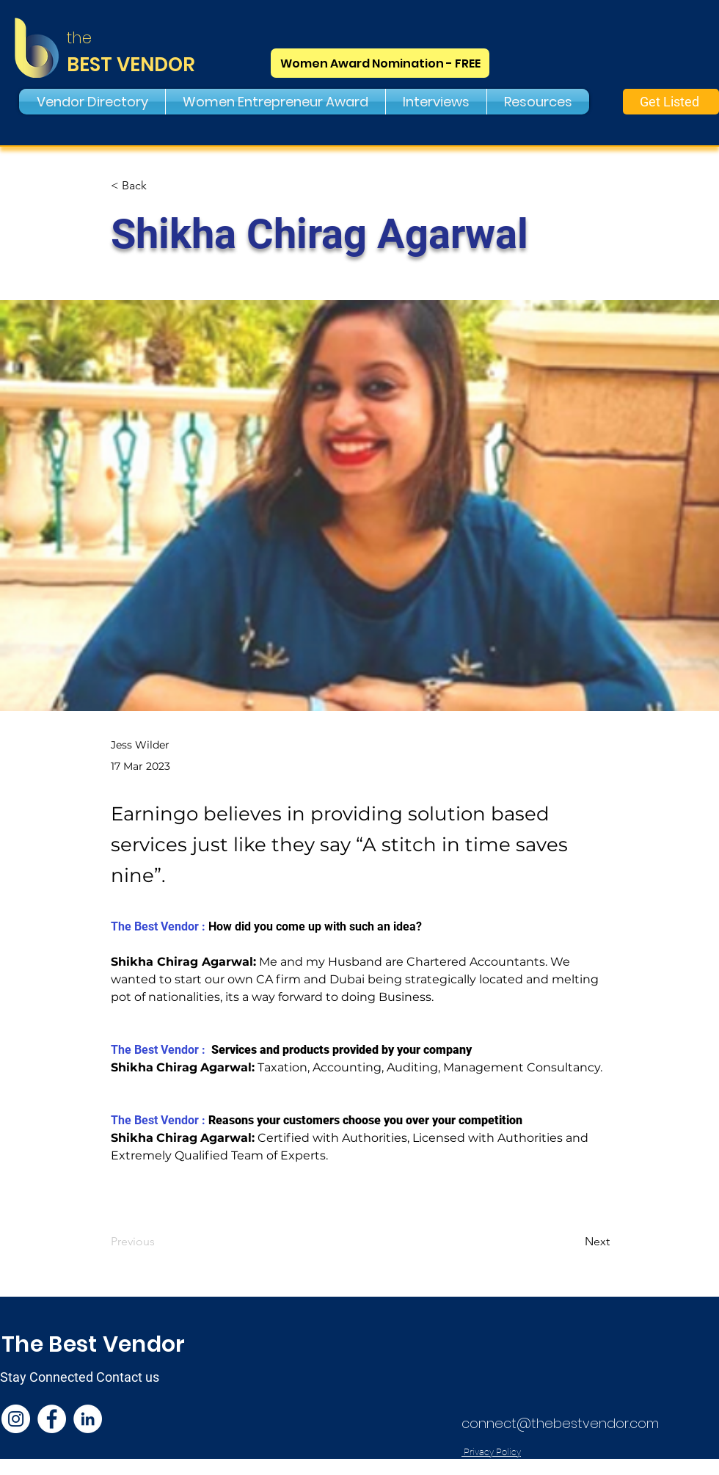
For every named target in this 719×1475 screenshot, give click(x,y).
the (79, 37)
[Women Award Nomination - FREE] (380, 63)
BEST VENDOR (131, 64)
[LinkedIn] (87, 1419)
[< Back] (159, 186)
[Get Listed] (671, 101)
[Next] (573, 1241)
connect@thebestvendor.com (560, 1423)
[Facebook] (51, 1419)
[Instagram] (15, 1419)
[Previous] (159, 1241)
